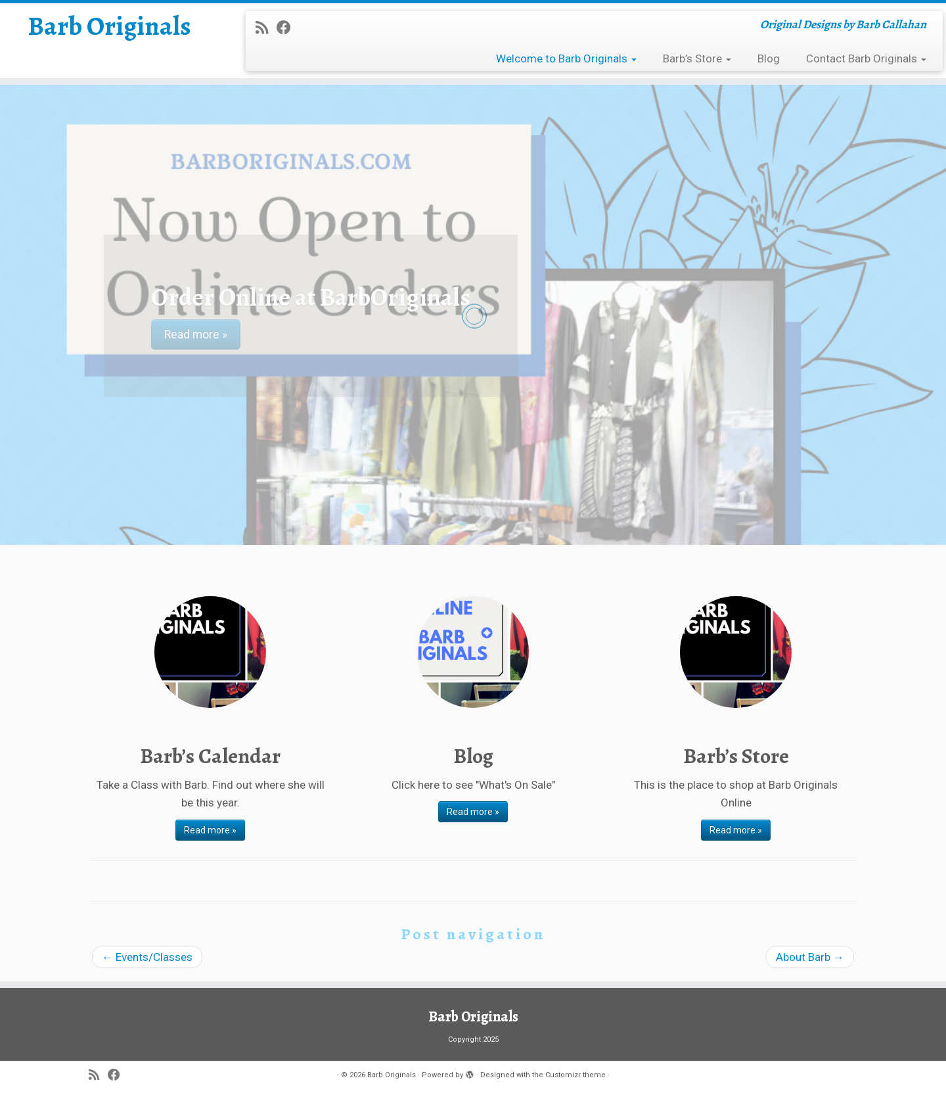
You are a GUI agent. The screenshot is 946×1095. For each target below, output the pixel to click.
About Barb (810, 957)
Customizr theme (575, 1075)
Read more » (210, 830)
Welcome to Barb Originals (566, 58)
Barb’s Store (697, 58)
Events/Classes (147, 957)
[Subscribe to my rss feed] (266, 27)
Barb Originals (109, 26)
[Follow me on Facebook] (288, 27)
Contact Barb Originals (866, 58)
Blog (768, 58)
